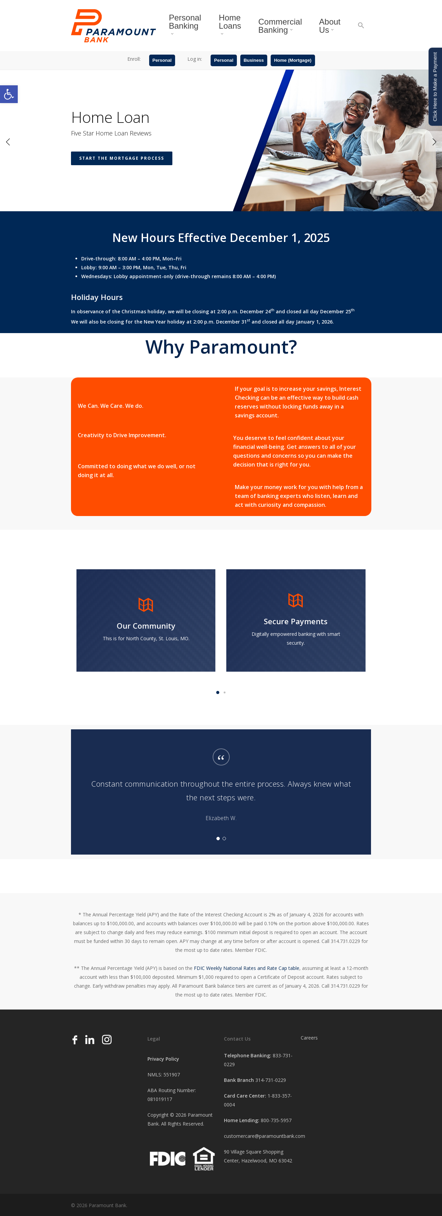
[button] (9, 94)
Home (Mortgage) (293, 62)
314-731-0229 (270, 1080)
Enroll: (134, 61)
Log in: (194, 61)
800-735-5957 (276, 1120)
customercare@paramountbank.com (264, 1136)
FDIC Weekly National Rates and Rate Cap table (246, 968)
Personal (162, 62)
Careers (309, 1037)
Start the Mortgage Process (121, 201)
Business (254, 62)
